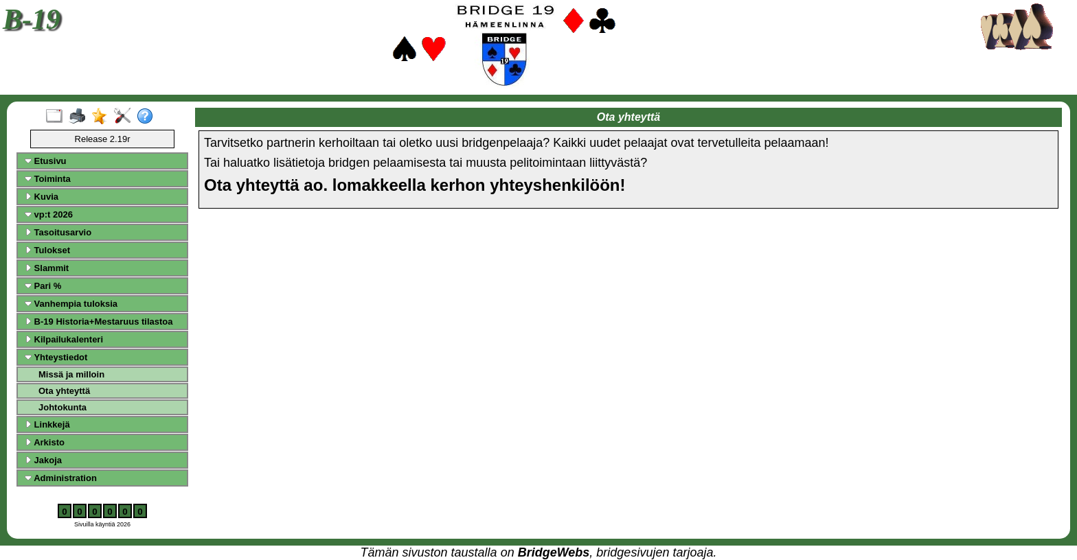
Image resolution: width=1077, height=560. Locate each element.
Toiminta (48, 179)
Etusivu (46, 161)
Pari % (43, 286)
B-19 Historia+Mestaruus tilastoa (99, 321)
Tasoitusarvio (58, 232)
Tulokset (47, 250)
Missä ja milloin (71, 374)
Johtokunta (62, 407)
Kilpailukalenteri (64, 339)
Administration (61, 478)
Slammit (47, 268)
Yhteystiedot (56, 357)
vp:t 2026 (49, 214)
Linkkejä (47, 424)
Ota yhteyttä (64, 391)
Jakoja (43, 460)
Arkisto (45, 442)
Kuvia (41, 196)
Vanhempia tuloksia (71, 304)
